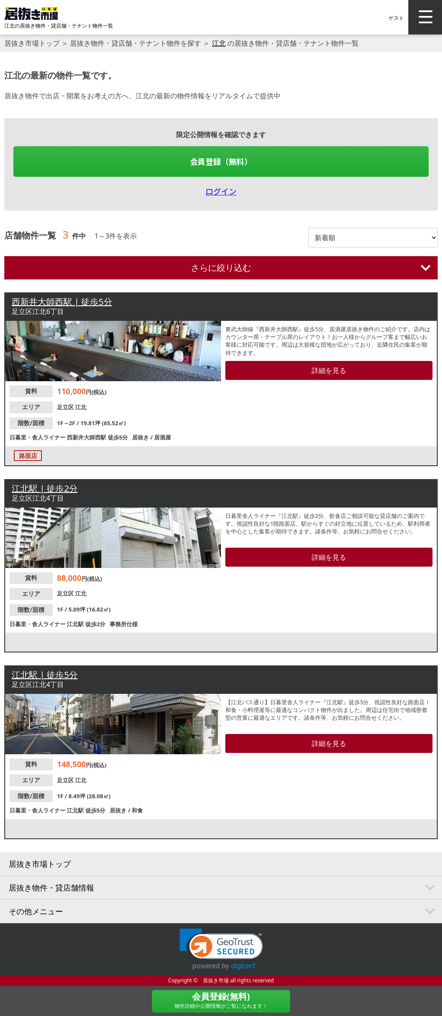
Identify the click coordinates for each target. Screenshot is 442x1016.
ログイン (221, 191)
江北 (219, 43)
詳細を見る (329, 370)
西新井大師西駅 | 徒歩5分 (62, 301)
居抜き (141, 437)
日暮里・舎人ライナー (38, 437)
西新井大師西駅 (87, 437)
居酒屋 (162, 437)
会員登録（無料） (221, 161)
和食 (137, 810)
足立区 (66, 407)
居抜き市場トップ (32, 43)
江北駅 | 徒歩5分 (45, 674)
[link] (221, 949)
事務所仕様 (124, 624)
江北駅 (76, 624)
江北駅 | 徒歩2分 (45, 488)
